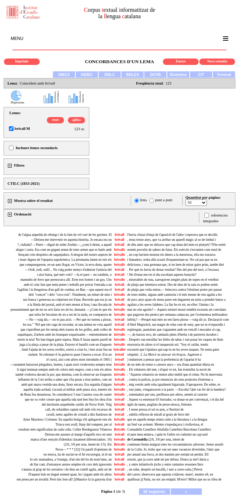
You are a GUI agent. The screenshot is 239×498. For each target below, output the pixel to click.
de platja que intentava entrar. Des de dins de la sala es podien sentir (172, 284)
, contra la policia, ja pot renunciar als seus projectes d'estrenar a (170, 379)
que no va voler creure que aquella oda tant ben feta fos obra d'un (68, 399)
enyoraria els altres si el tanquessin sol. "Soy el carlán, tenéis (167, 344)
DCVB (155, 74)
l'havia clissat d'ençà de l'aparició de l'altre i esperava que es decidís (172, 235)
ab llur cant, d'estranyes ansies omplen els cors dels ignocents (71, 464)
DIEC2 (63, 74)
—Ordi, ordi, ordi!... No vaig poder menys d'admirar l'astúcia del (68, 269)
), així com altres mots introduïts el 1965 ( (79, 359)
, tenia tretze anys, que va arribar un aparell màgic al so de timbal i (171, 240)
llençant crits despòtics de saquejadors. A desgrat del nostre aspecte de (65, 254)
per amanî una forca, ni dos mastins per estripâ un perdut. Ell (167, 454)
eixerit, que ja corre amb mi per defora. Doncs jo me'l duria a (168, 459)
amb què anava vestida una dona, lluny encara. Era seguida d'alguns (66, 384)
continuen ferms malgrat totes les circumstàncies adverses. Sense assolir (175, 444)
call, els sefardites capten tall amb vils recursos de (78, 409)
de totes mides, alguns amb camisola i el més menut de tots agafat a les (174, 294)
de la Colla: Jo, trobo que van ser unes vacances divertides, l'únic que (173, 449)
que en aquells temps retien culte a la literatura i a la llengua (167, 419)
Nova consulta (217, 61)
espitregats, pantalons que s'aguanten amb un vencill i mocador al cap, (174, 329)
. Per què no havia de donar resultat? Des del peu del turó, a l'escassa (173, 269)
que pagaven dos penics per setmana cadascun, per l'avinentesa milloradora (177, 314)
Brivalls (119, 429)
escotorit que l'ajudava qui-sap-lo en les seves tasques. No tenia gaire (173, 349)
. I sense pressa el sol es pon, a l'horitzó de (155, 409)
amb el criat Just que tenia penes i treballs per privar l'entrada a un (67, 284)
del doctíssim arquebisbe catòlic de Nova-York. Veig (77, 404)
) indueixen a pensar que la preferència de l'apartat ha (164, 359)
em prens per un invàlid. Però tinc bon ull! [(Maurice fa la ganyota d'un (64, 479)
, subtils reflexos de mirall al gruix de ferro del (158, 414)
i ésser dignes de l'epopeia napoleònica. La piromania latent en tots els (65, 259)
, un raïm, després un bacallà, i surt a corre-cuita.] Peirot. (165, 469)
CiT (201, 74)
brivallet (120, 349)
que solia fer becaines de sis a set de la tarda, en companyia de (70, 314)
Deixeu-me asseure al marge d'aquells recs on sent (78, 434)
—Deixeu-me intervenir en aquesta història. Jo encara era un (71, 240)
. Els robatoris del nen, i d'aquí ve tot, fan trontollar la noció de (169, 369)
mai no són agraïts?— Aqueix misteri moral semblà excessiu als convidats (176, 309)
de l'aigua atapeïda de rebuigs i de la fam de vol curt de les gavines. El (65, 235)
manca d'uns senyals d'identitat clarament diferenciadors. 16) (71, 439)
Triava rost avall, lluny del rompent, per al (83, 424)
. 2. (164, 354)
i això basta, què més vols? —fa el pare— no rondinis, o (74, 274)
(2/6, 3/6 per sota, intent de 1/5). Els (88, 444)
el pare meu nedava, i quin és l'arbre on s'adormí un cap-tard (167, 434)
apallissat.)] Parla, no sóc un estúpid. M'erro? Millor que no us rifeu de (174, 479)
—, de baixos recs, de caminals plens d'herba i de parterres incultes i (172, 334)
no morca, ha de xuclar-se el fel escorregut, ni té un (78, 454)
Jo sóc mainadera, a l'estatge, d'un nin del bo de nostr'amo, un (70, 459)
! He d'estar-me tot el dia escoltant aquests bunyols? (161, 274)
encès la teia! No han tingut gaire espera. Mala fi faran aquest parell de (65, 339)
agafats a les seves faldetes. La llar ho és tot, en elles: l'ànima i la (170, 304)
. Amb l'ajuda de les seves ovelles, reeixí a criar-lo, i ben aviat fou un (66, 349)
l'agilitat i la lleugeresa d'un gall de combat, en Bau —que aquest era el (64, 289)
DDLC (109, 74)
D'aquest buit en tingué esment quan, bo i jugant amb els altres (69, 474)
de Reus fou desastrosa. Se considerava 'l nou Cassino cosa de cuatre (66, 394)
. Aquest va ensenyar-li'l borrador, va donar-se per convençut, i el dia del (175, 399)
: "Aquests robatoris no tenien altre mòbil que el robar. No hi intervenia (174, 374)
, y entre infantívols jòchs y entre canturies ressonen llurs (165, 464)
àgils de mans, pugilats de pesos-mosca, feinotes (159, 404)
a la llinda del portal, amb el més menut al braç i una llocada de (70, 304)
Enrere (181, 61)
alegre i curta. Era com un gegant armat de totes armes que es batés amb (64, 249)
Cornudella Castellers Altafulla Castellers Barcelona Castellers (169, 429)
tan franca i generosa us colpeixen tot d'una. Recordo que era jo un (67, 299)
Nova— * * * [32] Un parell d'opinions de (83, 449)
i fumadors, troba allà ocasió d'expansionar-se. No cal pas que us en (172, 259)
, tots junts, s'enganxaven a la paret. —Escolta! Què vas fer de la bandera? (176, 389)
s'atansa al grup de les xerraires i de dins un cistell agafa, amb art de (66, 469)
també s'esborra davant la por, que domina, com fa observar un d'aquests (63, 374)
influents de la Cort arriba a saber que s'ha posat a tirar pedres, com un (65, 379)
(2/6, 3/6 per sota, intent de (155, 439)
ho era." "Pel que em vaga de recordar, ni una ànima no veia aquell (67, 324)
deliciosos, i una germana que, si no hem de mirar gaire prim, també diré (175, 264)
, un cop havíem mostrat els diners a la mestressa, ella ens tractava (171, 254)
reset (55, 120)
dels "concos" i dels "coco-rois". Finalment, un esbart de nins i (70, 294)
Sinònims (178, 74)
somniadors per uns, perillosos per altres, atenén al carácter (167, 394)
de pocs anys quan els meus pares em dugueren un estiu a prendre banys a (176, 299)
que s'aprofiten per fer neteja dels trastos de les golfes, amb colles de (65, 329)
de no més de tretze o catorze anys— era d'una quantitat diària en (170, 364)
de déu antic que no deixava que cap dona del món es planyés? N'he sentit (176, 245)
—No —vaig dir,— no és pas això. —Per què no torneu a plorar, (68, 319)
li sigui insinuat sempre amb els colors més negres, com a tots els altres (64, 369)
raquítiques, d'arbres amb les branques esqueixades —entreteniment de (65, 334)
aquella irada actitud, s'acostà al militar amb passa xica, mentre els (68, 389)
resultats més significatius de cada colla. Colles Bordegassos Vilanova (65, 429)
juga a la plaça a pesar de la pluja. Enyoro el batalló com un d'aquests (65, 344)
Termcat (224, 74)
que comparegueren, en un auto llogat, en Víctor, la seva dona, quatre (66, 264)
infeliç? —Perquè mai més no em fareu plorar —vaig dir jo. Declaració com (178, 319)
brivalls (119, 249)
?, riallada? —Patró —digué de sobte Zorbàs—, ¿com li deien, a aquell (65, 245)
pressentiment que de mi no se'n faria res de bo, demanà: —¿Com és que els (60, 309)
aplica (76, 120)
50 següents (154, 491)
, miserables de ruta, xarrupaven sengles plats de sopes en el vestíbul (172, 279)
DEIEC (87, 74)
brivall (119, 235)
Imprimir (22, 61)
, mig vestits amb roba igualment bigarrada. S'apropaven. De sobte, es (173, 384)
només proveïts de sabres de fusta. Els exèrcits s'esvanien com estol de (174, 249)
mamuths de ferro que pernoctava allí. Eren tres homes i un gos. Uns (65, 279)
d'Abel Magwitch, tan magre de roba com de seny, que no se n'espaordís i (176, 324)
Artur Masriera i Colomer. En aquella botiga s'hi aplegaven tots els (67, 419)
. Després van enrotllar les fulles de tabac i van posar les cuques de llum (175, 339)
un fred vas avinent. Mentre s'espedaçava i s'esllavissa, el (165, 424)
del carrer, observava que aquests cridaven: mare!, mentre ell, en (170, 474)
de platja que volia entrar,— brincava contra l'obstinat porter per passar (174, 289)
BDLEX (132, 74)
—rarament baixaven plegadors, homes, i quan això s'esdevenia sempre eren (60, 364)
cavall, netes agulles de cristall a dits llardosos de (79, 414)
